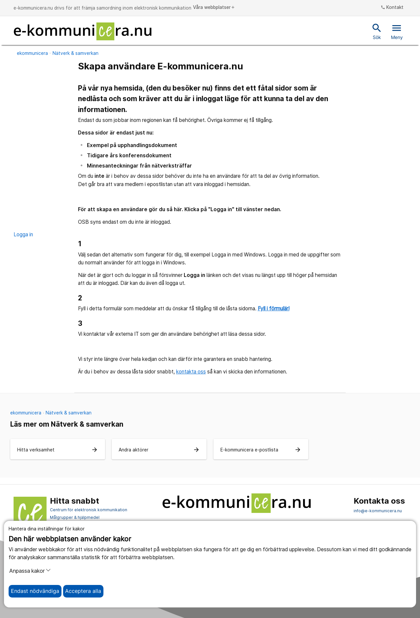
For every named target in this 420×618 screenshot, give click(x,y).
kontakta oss (191, 371)
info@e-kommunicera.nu (378, 510)
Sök (377, 31)
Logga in (23, 234)
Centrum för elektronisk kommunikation (88, 509)
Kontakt (392, 7)
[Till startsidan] (82, 31)
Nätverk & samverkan (75, 53)
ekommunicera (32, 53)
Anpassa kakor (30, 570)
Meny (397, 31)
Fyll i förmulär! (273, 308)
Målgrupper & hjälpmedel (74, 517)
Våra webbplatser (214, 7)
